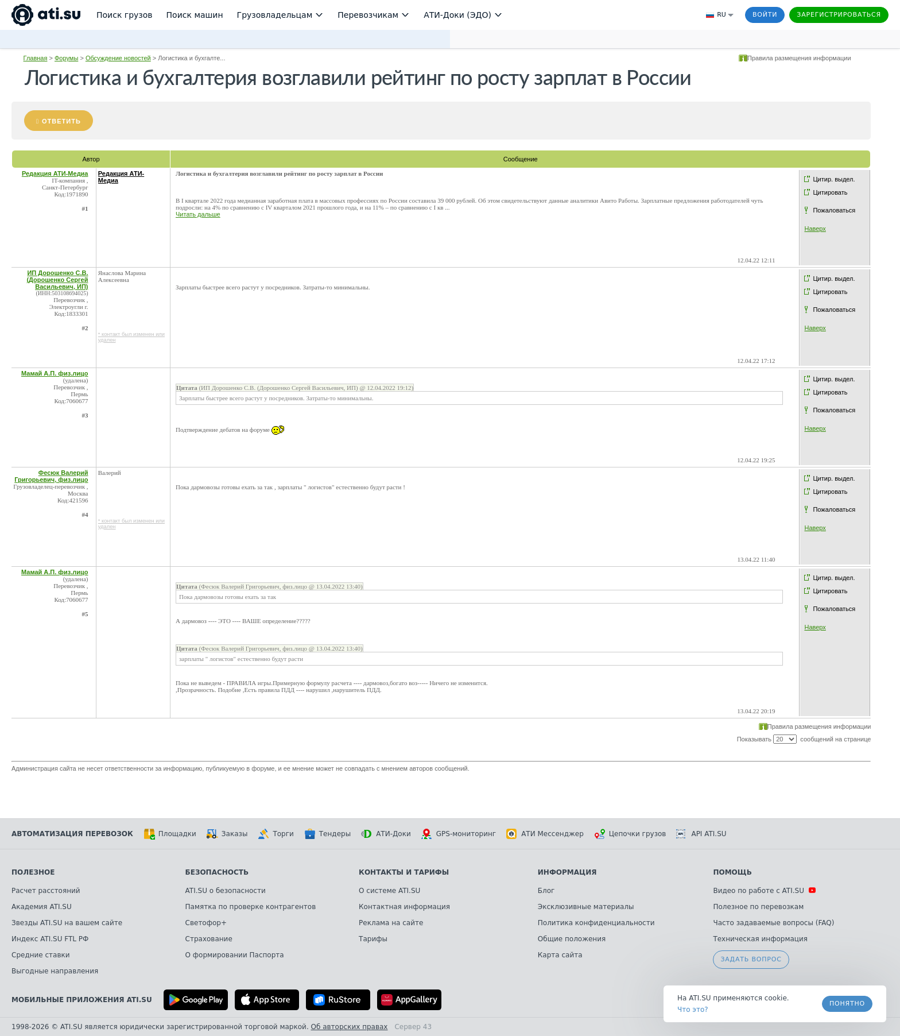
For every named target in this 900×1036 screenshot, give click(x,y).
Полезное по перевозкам (758, 907)
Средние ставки (40, 955)
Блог (546, 891)
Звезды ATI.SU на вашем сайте (66, 923)
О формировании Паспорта (234, 955)
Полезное (33, 872)
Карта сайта (560, 955)
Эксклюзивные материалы (586, 907)
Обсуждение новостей (118, 58)
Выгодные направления (54, 971)
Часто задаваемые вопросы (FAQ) (773, 923)
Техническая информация (760, 939)
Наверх (814, 228)
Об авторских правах (349, 1027)
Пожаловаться (834, 210)
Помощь (732, 872)
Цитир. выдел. (834, 179)
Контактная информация (404, 907)
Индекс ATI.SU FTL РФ (49, 939)
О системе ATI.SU (389, 891)
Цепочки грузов (630, 834)
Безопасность (217, 872)
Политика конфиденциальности (596, 923)
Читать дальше (198, 214)
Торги (275, 834)
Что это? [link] (692, 1010)
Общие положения (572, 939)
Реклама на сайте (391, 923)
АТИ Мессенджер (545, 834)
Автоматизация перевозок (72, 834)
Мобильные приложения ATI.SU (81, 1000)
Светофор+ (206, 923)
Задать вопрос (750, 959)
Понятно (847, 1003)
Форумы (66, 58)
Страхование (208, 939)
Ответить (61, 121)
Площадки (169, 834)
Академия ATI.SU (41, 907)
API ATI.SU (701, 833)
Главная (36, 58)
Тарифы (373, 939)
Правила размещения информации (799, 58)
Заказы (227, 834)
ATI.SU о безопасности (225, 891)
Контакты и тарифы (404, 872)
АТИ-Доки (386, 834)
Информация (567, 872)
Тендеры (327, 834)
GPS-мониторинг (458, 834)
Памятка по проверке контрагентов (250, 907)
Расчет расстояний (45, 891)
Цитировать (830, 192)
